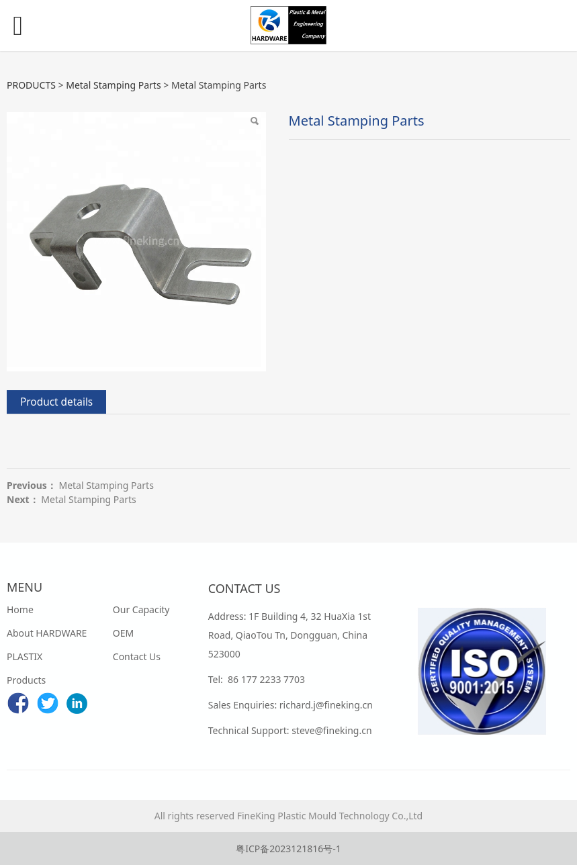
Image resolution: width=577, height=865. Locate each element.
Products (26, 680)
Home (20, 609)
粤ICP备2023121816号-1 (288, 848)
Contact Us (137, 656)
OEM (123, 633)
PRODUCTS (31, 85)
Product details (56, 402)
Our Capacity (141, 609)
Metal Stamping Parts (113, 85)
